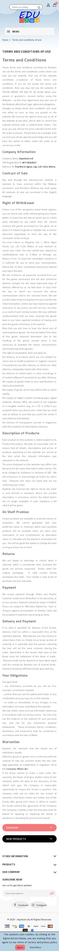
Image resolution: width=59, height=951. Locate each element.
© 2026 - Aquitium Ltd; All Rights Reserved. (29, 919)
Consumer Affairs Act (17, 768)
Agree (20, 947)
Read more (35, 947)
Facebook (23, 905)
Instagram (42, 905)
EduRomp (12, 828)
